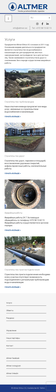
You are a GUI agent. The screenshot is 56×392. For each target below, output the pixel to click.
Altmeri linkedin (12, 373)
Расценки (10, 318)
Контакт (9, 346)
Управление (11, 330)
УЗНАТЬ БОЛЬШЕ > (13, 116)
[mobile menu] (8, 18)
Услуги (9, 303)
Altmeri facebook (12, 358)
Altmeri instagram (13, 366)
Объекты (10, 310)
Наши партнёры (13, 338)
